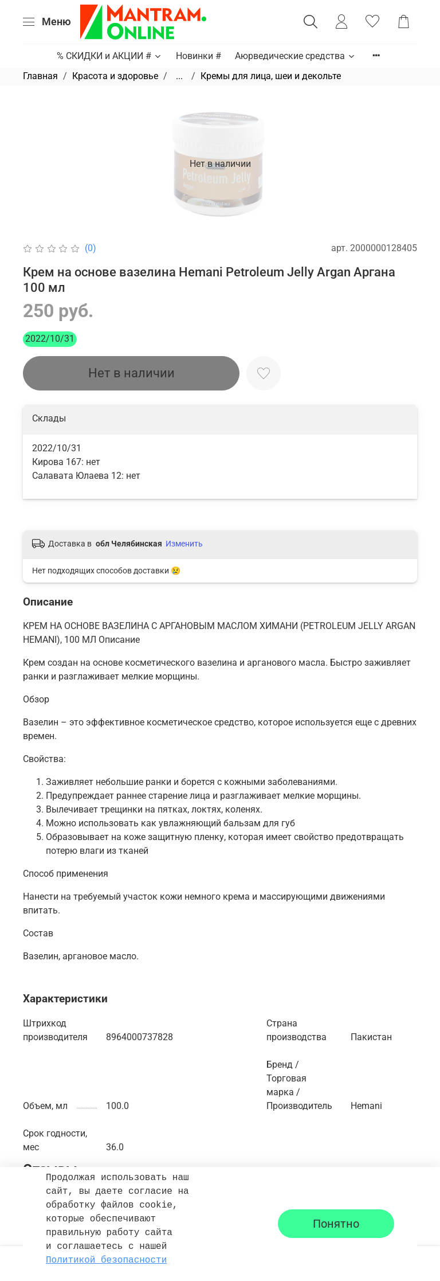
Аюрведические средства (295, 55)
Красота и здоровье (115, 76)
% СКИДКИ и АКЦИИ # (109, 55)
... (179, 76)
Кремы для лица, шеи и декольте (271, 76)
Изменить (184, 543)
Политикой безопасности (106, 1260)
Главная (40, 76)
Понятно (336, 1224)
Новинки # (198, 55)
